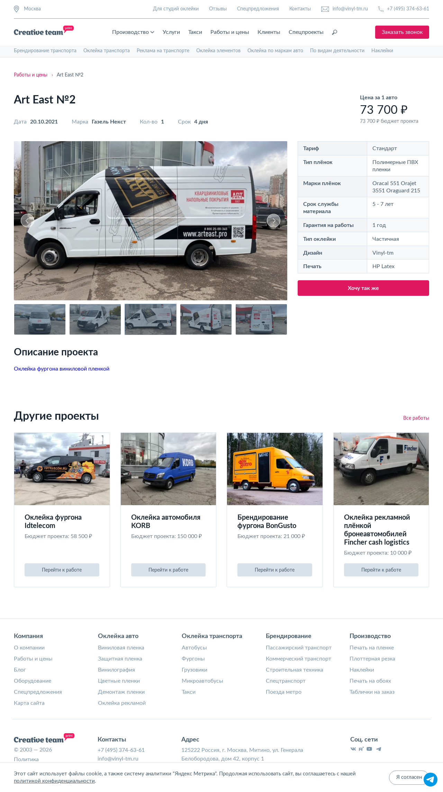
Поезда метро (283, 692)
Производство (133, 32)
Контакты (300, 9)
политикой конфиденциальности (54, 781)
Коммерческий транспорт (298, 659)
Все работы (416, 418)
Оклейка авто (118, 636)
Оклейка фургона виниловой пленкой (61, 369)
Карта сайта (29, 703)
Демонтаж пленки (121, 692)
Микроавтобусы (202, 681)
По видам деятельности (337, 50)
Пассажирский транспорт (299, 647)
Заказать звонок (402, 32)
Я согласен (409, 778)
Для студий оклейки (176, 9)
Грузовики (194, 670)
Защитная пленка (120, 659)
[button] (27, 220)
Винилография (116, 670)
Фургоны (193, 659)
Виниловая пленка (121, 647)
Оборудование (32, 681)
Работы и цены (230, 32)
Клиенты (269, 32)
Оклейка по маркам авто (275, 50)
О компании (29, 647)
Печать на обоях (370, 681)
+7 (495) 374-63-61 (403, 9)
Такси (195, 32)
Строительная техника (294, 670)
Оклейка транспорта (106, 50)
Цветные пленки (119, 681)
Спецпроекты (306, 32)
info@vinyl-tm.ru (344, 9)
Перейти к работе (62, 570)
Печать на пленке (372, 647)
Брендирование (288, 636)
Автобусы (194, 647)
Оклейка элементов (218, 50)
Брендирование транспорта (45, 50)
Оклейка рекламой (122, 703)
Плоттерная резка (372, 659)
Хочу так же (363, 288)
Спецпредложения (258, 9)
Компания (28, 636)
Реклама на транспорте (163, 50)
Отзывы (218, 9)
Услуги (171, 32)
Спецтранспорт (286, 681)
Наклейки (382, 50)
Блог (20, 670)
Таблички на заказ (372, 692)
